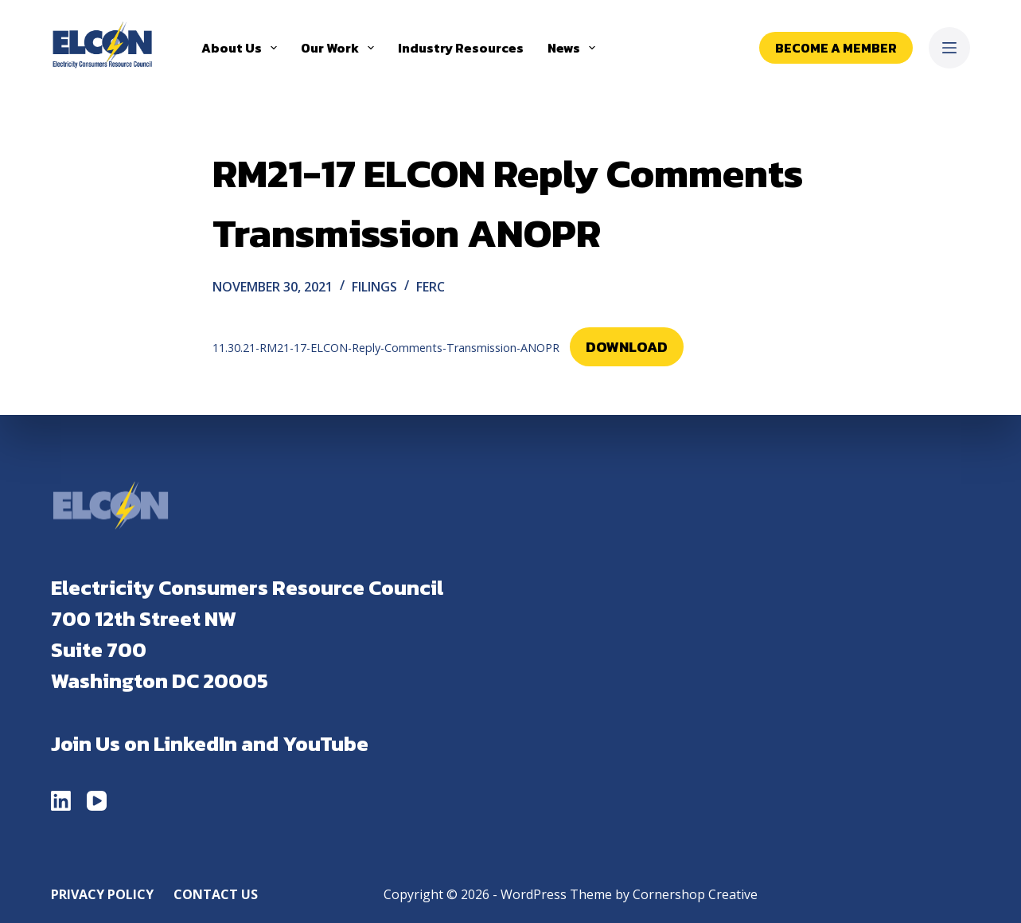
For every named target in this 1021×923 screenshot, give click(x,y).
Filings (374, 286)
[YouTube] (97, 801)
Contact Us (215, 894)
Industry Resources (461, 47)
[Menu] (949, 47)
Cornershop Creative (695, 894)
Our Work (340, 47)
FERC (430, 286)
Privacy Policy (102, 894)
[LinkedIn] (61, 801)
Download (627, 347)
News (575, 47)
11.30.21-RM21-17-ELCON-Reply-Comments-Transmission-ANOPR (385, 347)
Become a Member (836, 47)
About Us (242, 47)
